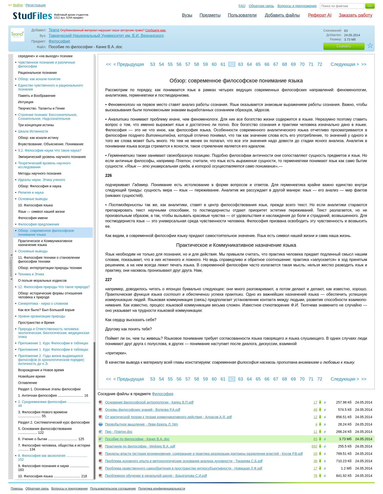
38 (315, 461)
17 (315, 402)
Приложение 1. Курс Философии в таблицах (53, 177)
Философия (59, 41)
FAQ (242, 6)
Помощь (17, 488)
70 (302, 64)
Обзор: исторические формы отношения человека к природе (50, 129)
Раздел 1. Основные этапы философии (49, 223)
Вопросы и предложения (297, 6)
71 (311, 64)
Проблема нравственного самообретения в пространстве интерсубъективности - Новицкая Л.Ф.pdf (183, 468)
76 (315, 476)
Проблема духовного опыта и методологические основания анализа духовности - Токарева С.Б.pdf (183, 461)
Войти (18, 5)
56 (179, 64)
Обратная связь (261, 6)
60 (214, 64)
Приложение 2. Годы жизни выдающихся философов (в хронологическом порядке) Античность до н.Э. (51, 194)
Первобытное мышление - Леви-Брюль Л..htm (141, 424)
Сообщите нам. (155, 30)
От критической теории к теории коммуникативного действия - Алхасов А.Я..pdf (168, 417)
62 (231, 64)
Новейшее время (31, 210)
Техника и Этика (31, 108)
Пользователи (242, 15)
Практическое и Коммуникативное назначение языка (45, 77)
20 (315, 454)
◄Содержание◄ (11, 140)
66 (267, 64)
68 (284, 64)
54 (161, 64)
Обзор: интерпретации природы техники (50, 102)
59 (205, 64)
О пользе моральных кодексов (42, 114)
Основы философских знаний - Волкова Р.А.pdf (142, 410)
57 (187, 64)
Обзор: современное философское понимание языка (46, 66)
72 (319, 64)
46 (315, 410)
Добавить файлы (282, 15)
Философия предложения (38, 58)
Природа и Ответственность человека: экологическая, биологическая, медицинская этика (53, 167)
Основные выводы (33, 85)
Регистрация (36, 5)
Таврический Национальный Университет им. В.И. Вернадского (106, 36)
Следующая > (345, 64)
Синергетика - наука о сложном (43, 137)
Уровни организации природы (41, 150)
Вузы (187, 15)
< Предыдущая (128, 64)
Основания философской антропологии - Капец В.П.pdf (149, 402)
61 (223, 64)
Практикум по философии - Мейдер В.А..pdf (140, 446)
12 (315, 417)
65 (258, 64)
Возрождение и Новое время (41, 204)
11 (315, 432)
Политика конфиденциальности (161, 488)
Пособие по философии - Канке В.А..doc (137, 439)
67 (275, 64)
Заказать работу (355, 15)
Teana (54, 30)
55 (170, 64)
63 (240, 64)
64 (249, 64)
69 (293, 64)
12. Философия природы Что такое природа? (54, 121)
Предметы (210, 15)
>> (363, 64)
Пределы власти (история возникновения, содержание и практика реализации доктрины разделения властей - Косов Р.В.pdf (204, 454)
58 (196, 64)
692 (314, 446)
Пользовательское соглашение (113, 488)
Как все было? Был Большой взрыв (46, 144)
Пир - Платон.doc (118, 432)
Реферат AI (319, 15)
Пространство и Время (36, 156)
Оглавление (27, 217)
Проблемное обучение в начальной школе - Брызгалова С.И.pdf (156, 476)
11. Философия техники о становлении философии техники (49, 93)
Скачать (344, 46)
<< (108, 64)
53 (152, 64)
